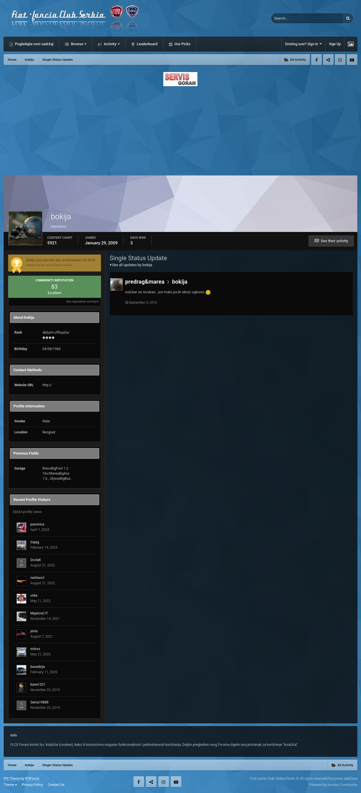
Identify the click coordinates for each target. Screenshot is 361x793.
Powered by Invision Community (333, 785)
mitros (35, 649)
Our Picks (181, 44)
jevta (34, 631)
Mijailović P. (39, 613)
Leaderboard (147, 44)
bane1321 (37, 684)
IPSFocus (32, 779)
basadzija (37, 667)
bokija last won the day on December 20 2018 (60, 260)
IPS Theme (12, 779)
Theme (10, 785)
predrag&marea (144, 281)
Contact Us (56, 785)
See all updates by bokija (131, 265)
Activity (111, 44)
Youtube (352, 59)
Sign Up (335, 44)
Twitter (328, 59)
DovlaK (35, 560)
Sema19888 (39, 702)
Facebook (316, 59)
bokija (179, 281)
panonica (37, 524)
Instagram (340, 59)
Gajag (34, 542)
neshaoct (37, 578)
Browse (78, 44)
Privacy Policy (32, 785)
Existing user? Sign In (303, 44)
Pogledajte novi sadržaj (34, 44)
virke (34, 596)
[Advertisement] (180, 129)
